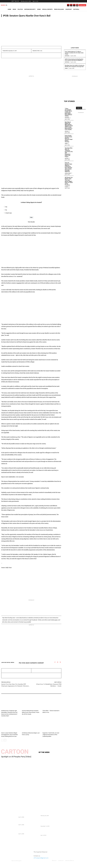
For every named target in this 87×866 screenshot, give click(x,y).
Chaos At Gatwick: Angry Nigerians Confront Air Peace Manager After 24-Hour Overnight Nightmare (68, 165)
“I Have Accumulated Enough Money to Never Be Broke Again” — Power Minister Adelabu (68, 112)
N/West (66, 183)
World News (68, 170)
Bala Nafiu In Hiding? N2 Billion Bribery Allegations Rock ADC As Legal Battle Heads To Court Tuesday (69, 125)
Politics (67, 130)
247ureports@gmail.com (41, 857)
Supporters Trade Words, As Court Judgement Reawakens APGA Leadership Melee (50, 734)
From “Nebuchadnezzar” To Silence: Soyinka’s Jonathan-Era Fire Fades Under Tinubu (74, 53)
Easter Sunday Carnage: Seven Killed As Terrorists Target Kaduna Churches (68, 138)
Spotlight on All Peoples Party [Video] (16, 757)
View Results (31, 222)
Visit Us (79, 108)
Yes (6, 207)
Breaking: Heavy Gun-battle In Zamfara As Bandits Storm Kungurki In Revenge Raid (74, 66)
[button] (4, 5)
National (67, 55)
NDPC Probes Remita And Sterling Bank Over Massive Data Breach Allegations (74, 59)
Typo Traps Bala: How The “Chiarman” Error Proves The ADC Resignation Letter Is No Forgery (69, 151)
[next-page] (5, 740)
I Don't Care (8, 213)
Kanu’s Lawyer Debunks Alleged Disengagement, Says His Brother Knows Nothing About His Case (9, 734)
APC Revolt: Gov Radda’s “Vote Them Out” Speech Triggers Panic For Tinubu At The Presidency (69, 178)
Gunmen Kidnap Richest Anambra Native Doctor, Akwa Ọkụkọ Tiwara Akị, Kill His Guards (30, 712)
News (3, 730)
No (6, 210)
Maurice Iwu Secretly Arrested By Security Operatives (45, 812)
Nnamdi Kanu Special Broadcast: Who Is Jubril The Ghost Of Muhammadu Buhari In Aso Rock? (46, 821)
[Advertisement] (43, 30)
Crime (66, 68)
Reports (82, 15)
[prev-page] (2, 740)
